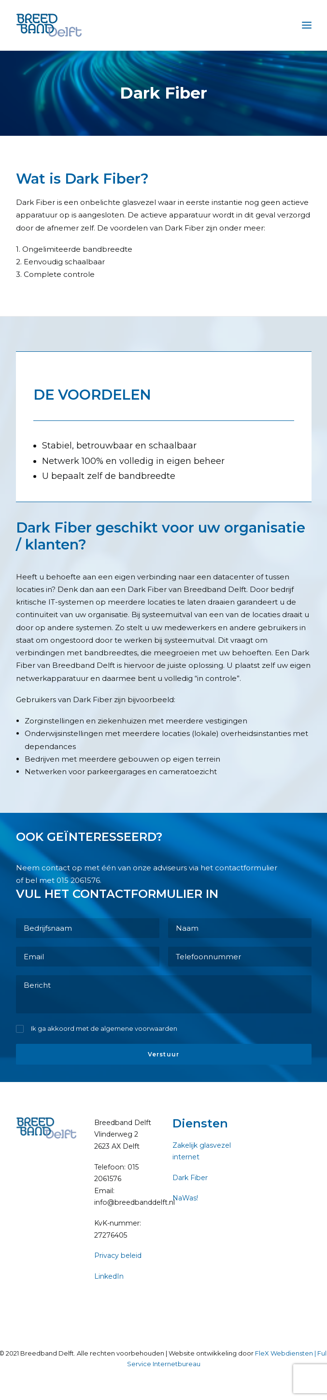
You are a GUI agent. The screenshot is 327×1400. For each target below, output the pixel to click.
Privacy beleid (118, 1255)
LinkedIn (109, 1276)
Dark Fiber (190, 1177)
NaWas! (185, 1198)
